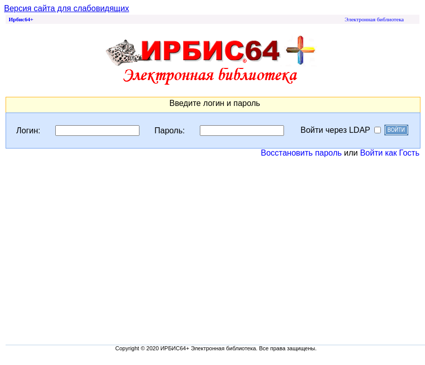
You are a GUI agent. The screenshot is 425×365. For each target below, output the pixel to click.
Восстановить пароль (301, 153)
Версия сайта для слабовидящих (66, 8)
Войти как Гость (389, 153)
